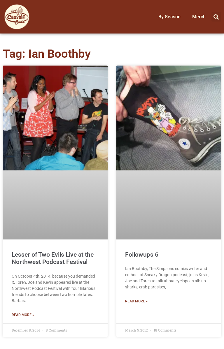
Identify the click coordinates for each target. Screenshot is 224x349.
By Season (169, 17)
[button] (216, 17)
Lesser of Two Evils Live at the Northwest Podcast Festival (53, 258)
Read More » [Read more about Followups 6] (136, 301)
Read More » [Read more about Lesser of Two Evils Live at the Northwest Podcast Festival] (23, 315)
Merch (199, 17)
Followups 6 (141, 254)
